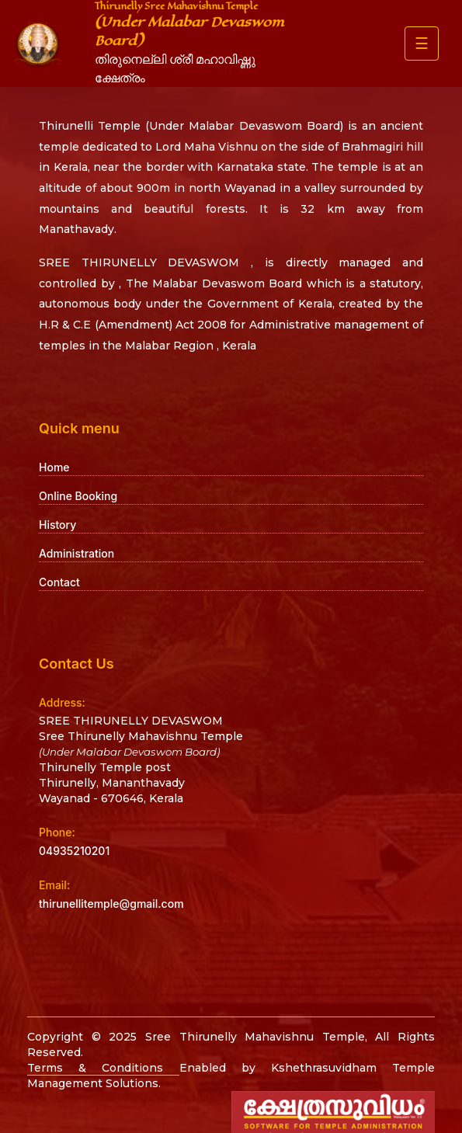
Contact (59, 582)
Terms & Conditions (103, 1068)
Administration (76, 553)
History (57, 524)
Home (54, 467)
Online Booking (78, 495)
